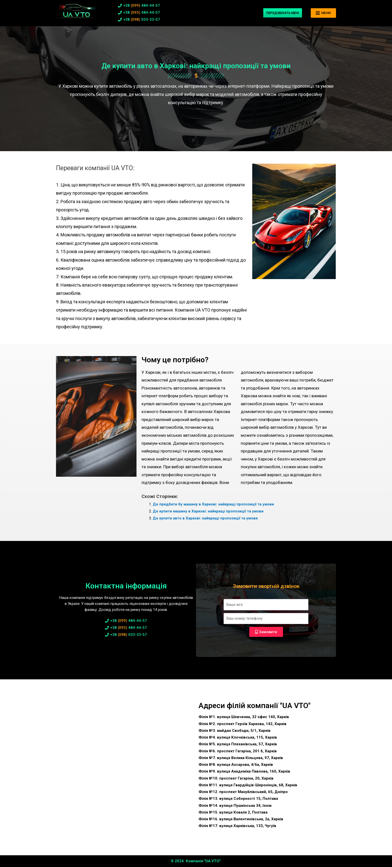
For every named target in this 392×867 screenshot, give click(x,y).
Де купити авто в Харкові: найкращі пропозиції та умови (205, 518)
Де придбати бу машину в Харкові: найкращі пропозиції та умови (213, 504)
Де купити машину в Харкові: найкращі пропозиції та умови (208, 511)
